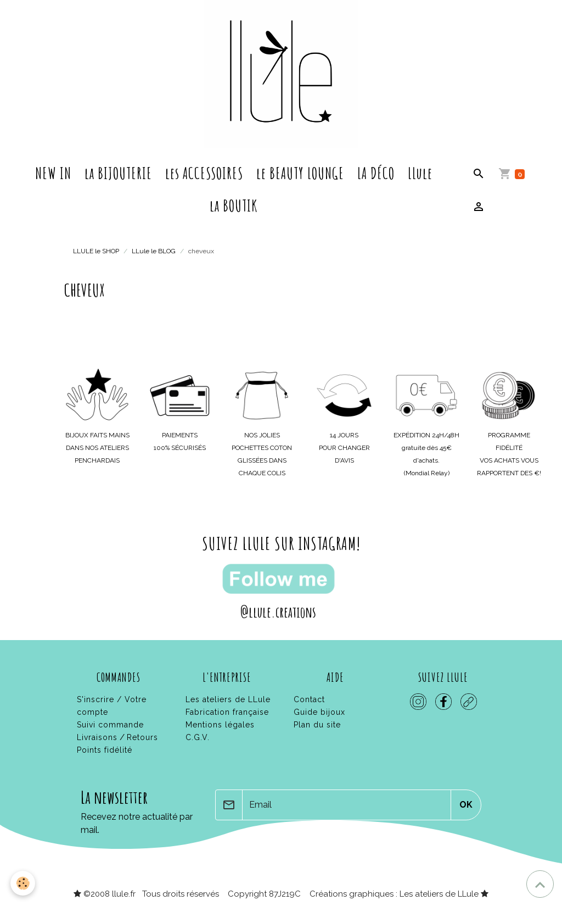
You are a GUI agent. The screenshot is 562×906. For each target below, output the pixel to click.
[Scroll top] (540, 884)
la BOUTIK (233, 205)
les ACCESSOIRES (204, 173)
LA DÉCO (376, 173)
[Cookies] (23, 883)
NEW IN (53, 173)
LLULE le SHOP (96, 251)
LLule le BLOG (154, 251)
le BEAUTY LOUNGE (300, 173)
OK (466, 804)
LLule (420, 173)
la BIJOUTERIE (118, 173)
